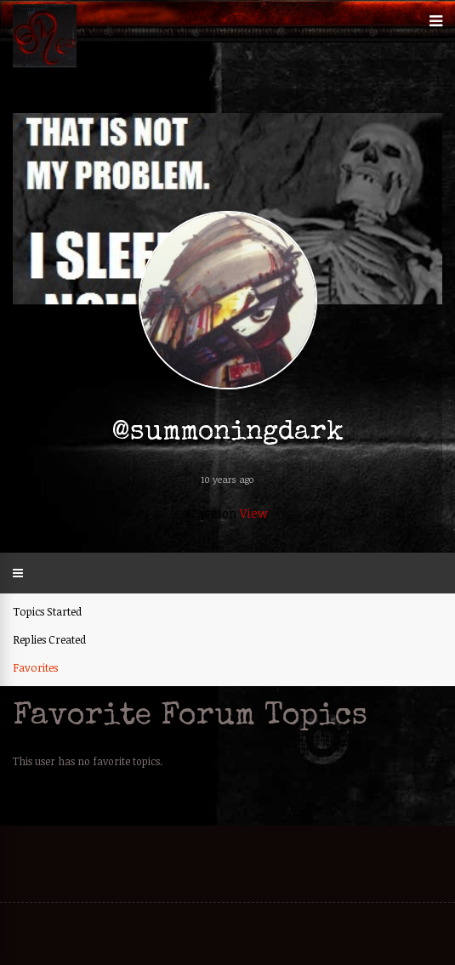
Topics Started (47, 611)
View (254, 513)
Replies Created (49, 639)
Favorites (35, 667)
